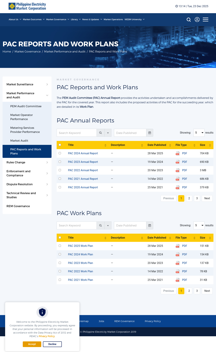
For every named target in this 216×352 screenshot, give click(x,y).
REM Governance (18, 206)
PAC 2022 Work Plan (80, 271)
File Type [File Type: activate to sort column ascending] (181, 145)
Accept (32, 344)
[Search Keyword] (77, 133)
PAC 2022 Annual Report (83, 170)
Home (7, 51)
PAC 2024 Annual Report (83, 153)
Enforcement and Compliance (18, 173)
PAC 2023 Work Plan (80, 263)
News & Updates (90, 19)
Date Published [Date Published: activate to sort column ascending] (157, 145)
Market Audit (19, 140)
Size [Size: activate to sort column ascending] (202, 145)
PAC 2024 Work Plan (80, 254)
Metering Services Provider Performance (25, 129)
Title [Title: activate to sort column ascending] (70, 145)
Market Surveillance (20, 84)
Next (207, 198)
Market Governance (56, 19)
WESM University (133, 19)
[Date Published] (130, 133)
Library (74, 19)
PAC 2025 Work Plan (80, 245)
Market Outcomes (32, 19)
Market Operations (113, 19)
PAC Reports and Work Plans (25, 151)
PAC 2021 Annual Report (83, 178)
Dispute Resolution (20, 184)
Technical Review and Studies (21, 195)
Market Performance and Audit (64, 51)
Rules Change (16, 162)
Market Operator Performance (21, 117)
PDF (184, 153)
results (209, 132)
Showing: (185, 132)
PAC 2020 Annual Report (83, 187)
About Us (13, 19)
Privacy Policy (47, 336)
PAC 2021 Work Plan (80, 280)
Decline (52, 344)
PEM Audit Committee (25, 106)
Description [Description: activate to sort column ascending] (118, 145)
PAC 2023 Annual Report (83, 162)
